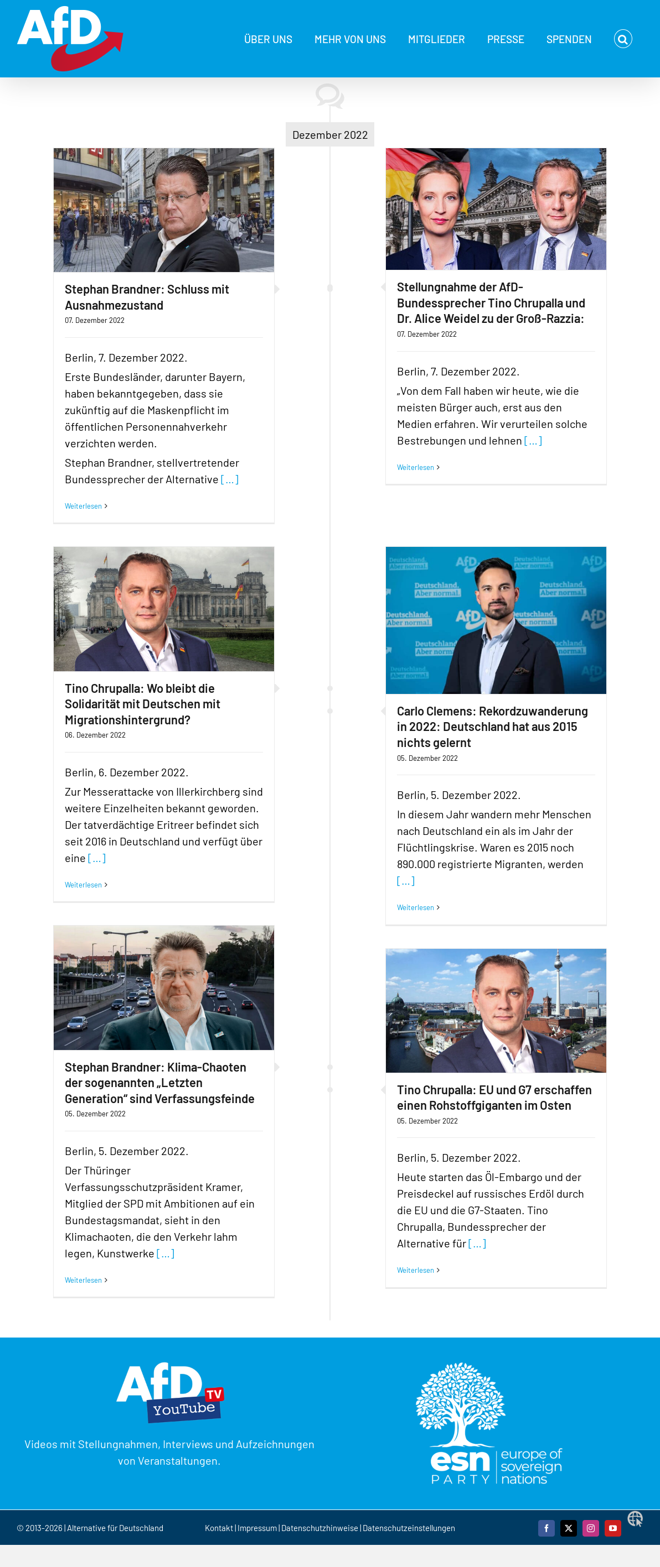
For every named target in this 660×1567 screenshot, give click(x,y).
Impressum (257, 1528)
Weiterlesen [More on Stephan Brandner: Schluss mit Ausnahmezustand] (83, 506)
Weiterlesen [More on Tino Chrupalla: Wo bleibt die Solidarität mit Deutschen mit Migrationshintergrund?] (83, 884)
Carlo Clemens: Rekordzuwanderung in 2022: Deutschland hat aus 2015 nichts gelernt (492, 726)
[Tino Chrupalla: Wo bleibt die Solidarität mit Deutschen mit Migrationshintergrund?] (164, 609)
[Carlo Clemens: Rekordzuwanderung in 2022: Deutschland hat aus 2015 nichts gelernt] (496, 620)
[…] (230, 478)
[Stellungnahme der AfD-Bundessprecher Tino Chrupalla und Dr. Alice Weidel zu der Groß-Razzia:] (496, 209)
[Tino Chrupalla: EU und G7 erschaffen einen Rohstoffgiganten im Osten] (496, 1011)
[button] (623, 38)
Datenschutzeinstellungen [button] (409, 1528)
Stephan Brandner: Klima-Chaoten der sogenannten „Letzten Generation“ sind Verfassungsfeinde (160, 1082)
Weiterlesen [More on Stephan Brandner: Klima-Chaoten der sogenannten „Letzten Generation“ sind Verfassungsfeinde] (83, 1280)
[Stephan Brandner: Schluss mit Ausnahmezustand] (164, 210)
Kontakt (220, 1528)
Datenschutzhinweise (320, 1528)
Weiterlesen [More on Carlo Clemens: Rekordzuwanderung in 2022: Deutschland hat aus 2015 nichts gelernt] (415, 907)
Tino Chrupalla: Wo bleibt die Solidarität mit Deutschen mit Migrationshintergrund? (142, 704)
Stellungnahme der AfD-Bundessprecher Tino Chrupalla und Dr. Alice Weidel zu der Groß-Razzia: (491, 302)
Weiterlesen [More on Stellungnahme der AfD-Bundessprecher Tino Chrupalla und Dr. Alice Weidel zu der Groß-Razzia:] (415, 467)
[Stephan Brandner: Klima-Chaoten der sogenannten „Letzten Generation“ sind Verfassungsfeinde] (164, 987)
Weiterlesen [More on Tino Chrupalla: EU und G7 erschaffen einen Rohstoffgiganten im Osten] (415, 1270)
